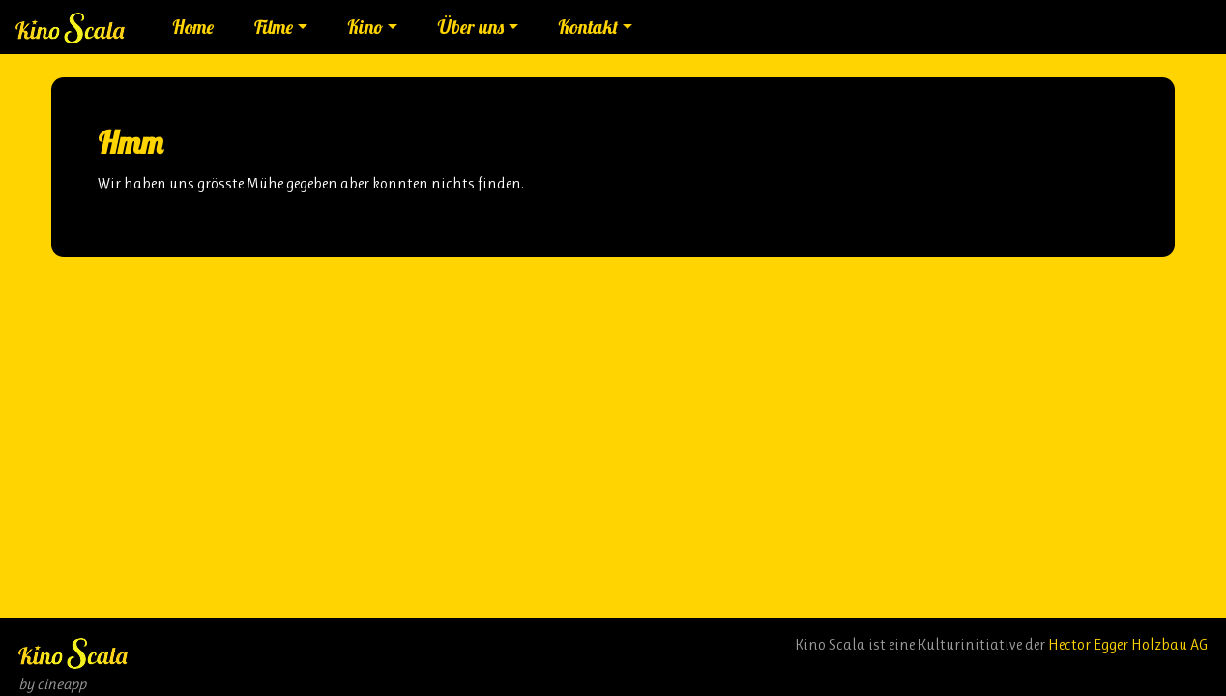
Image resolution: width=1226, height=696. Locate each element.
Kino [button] (365, 27)
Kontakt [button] (588, 27)
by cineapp (52, 684)
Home (193, 27)
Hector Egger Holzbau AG (1128, 644)
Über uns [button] (471, 27)
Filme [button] (273, 27)
